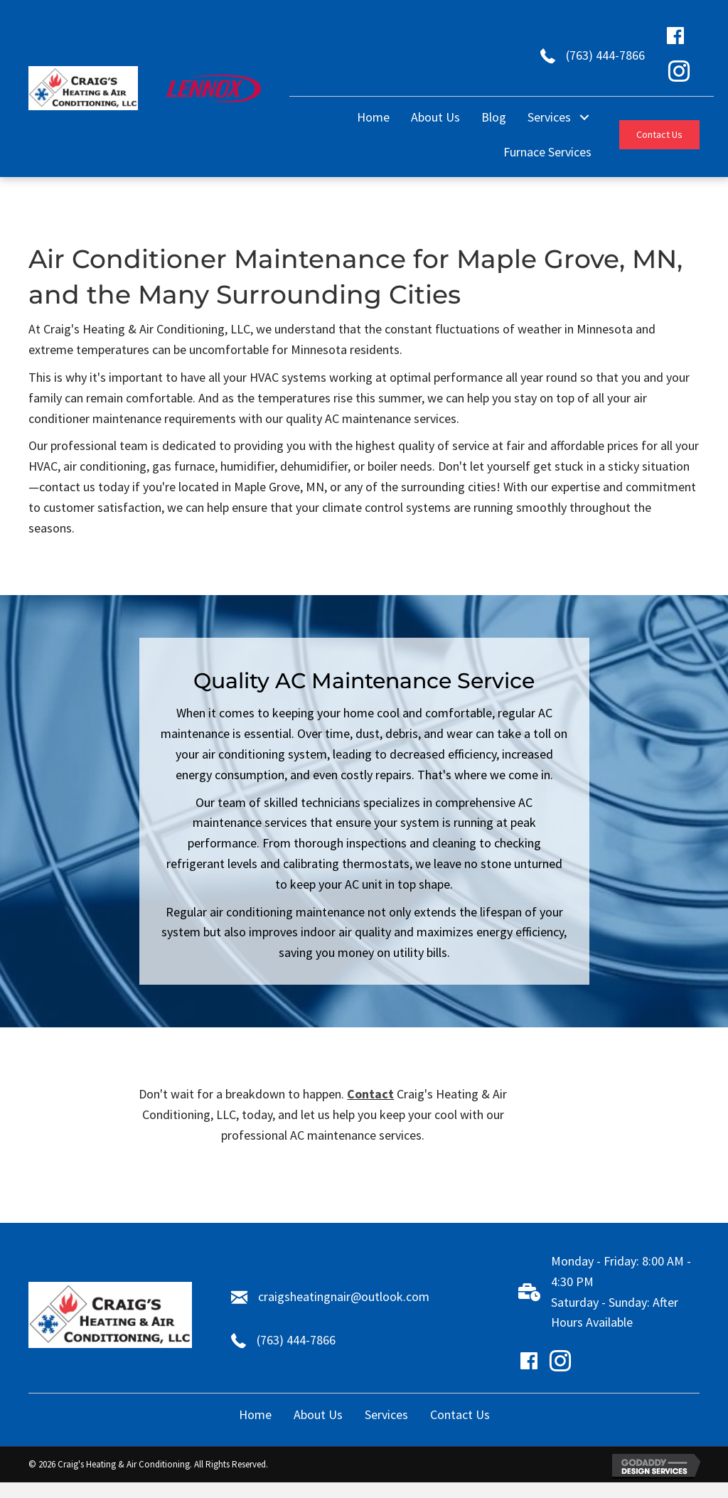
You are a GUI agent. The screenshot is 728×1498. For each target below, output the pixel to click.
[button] (659, 134)
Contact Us (460, 1414)
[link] (373, 117)
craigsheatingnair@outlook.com (343, 1296)
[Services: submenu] (584, 117)
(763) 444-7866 (605, 55)
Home (255, 1414)
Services (386, 1414)
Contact (370, 1094)
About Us (318, 1414)
